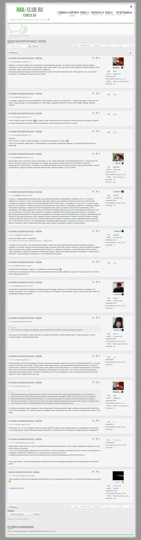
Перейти (36, 514)
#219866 (12, 321)
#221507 (12, 424)
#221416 (12, 360)
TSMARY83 (18, 443)
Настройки (68, 506)
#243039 (12, 476)
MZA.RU (29, 15)
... (107, 45)
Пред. (75, 45)
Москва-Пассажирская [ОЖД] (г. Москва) (26, 41)
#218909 (12, 195)
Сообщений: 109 (85, 45)
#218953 (12, 266)
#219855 (12, 286)
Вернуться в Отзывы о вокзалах (18, 519)
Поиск (35, 46)
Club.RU (30, 9)
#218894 (12, 97)
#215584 (12, 62)
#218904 (12, 135)
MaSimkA (17, 157)
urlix (16, 360)
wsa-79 (17, 321)
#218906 (12, 157)
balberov (17, 286)
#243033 (12, 443)
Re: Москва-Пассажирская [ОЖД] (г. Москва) (25, 58)
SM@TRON (18, 476)
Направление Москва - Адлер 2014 (81, 221)
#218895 (12, 117)
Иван (16, 62)
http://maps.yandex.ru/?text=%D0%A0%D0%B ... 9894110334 (30, 240)
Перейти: (10, 511)
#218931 (12, 235)
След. (131, 45)
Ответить (13, 52)
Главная (63, 12)
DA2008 (17, 195)
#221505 (12, 386)
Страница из (97, 45)
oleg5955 (17, 235)
